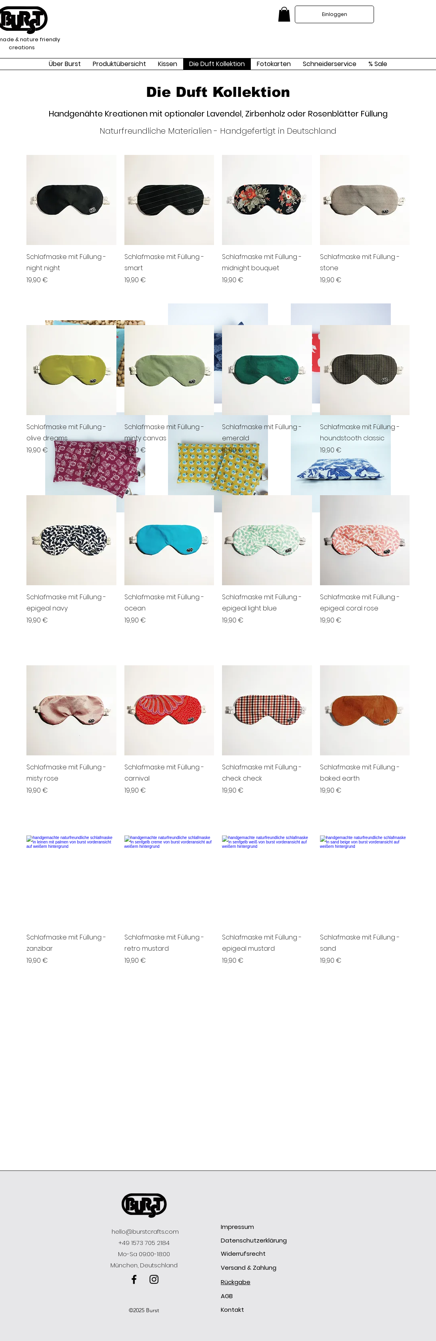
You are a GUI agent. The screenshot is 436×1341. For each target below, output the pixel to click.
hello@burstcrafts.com (145, 1231)
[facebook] (134, 1279)
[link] (284, 14)
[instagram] (154, 1279)
